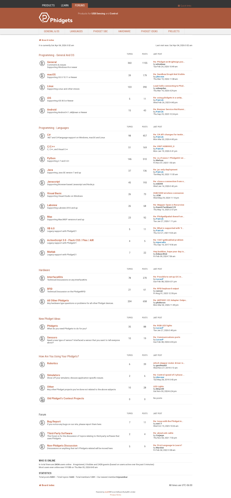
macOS (51, 74)
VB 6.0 (51, 228)
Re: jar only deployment (165, 169)
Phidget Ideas (149, 31)
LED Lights (158, 386)
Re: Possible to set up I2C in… (168, 277)
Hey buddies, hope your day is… (169, 251)
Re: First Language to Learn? (167, 445)
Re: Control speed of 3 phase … (168, 375)
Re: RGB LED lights (162, 325)
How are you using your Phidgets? (59, 356)
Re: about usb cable (163, 433)
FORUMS (80, 5)
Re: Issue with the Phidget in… (168, 421)
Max (49, 216)
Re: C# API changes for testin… (168, 134)
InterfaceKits (55, 277)
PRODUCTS (48, 5)
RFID (49, 288)
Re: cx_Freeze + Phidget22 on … (169, 158)
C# (49, 134)
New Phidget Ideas (49, 318)
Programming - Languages (54, 127)
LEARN (65, 5)
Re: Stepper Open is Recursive (168, 205)
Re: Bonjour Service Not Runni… (169, 109)
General (52, 62)
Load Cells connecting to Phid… (169, 86)
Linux (50, 86)
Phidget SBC (100, 31)
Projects (174, 31)
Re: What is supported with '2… (168, 228)
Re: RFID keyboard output (166, 288)
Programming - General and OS (56, 55)
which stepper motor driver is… (169, 363)
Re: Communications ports (166, 337)
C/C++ (51, 146)
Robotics (52, 363)
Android (51, 109)
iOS (49, 98)
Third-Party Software (59, 433)
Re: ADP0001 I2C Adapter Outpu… (170, 300)
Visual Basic (54, 193)
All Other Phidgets (58, 300)
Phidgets (52, 325)
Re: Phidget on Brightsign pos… (169, 62)
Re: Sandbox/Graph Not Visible (169, 74)
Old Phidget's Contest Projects (65, 398)
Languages (76, 31)
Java (50, 169)
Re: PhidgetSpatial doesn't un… (168, 216)
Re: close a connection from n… (169, 181)
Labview (52, 205)
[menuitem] (112, 495)
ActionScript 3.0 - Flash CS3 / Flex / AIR (70, 240)
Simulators (53, 375)
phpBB (107, 492)
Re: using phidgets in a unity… (168, 97)
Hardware (124, 31)
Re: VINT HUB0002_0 (163, 146)
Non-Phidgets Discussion (62, 445)
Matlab (51, 251)
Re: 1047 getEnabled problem (168, 240)
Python (51, 158)
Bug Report (54, 421)
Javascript (53, 181)
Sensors (52, 337)
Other (50, 386)
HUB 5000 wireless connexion (168, 193)
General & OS (51, 31)
